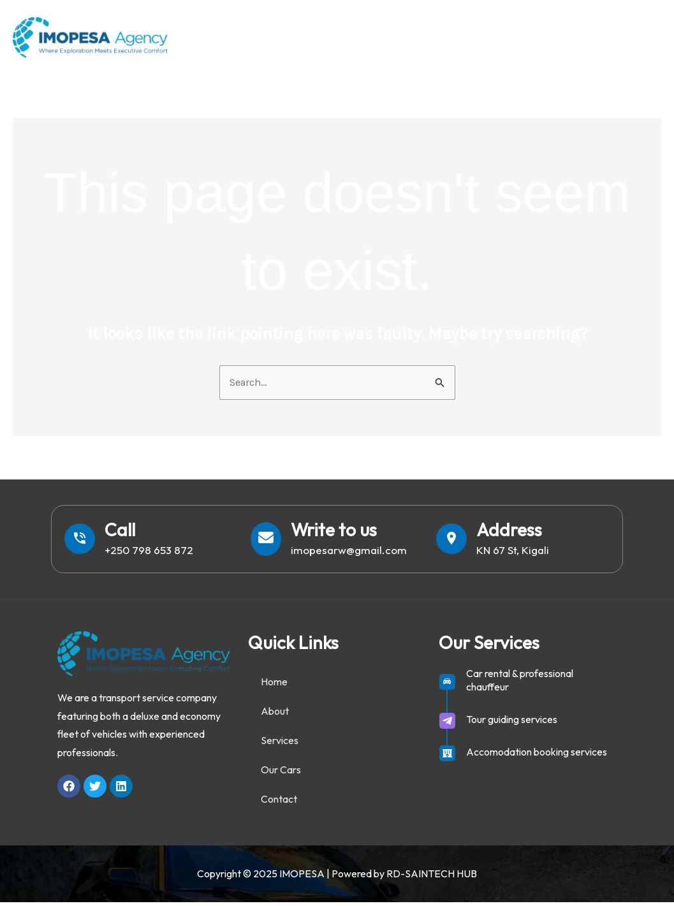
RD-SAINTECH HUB (431, 877)
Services (471, 36)
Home (344, 36)
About (404, 36)
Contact (623, 36)
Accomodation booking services (536, 755)
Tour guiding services (511, 723)
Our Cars (545, 36)
